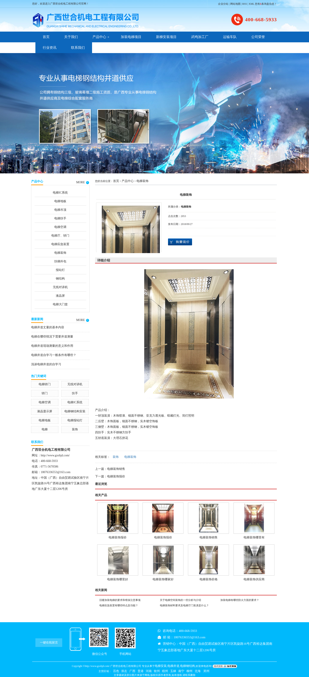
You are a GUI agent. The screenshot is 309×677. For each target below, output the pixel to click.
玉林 (173, 671)
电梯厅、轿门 (60, 235)
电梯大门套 (60, 304)
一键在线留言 (49, 642)
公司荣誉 (258, 37)
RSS (244, 3)
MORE (82, 182)
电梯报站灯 (74, 420)
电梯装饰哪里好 (117, 579)
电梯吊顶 (60, 209)
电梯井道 (173, 666)
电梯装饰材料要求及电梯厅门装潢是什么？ (184, 605)
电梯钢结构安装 (74, 411)
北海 (198, 671)
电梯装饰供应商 (254, 579)
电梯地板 (60, 201)
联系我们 (78, 47)
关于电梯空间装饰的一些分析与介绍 (180, 600)
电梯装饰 (60, 252)
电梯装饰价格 (209, 579)
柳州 (189, 671)
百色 (116, 671)
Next (295, 112)
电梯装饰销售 (116, 469)
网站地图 (235, 3)
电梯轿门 (45, 384)
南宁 (181, 671)
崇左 (124, 671)
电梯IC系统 (60, 192)
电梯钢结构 (187, 666)
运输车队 (230, 37)
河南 (149, 671)
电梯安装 (161, 666)
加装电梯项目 (131, 37)
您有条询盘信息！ (266, 3)
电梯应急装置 (60, 244)
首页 (46, 37)
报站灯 (60, 270)
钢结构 (60, 278)
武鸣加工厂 (199, 37)
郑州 (206, 671)
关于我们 (71, 37)
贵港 (141, 671)
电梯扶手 (60, 218)
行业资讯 (49, 47)
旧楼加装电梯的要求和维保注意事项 (120, 600)
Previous (14, 112)
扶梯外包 (60, 261)
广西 (132, 671)
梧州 (165, 671)
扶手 (75, 393)
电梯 (45, 429)
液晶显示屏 (44, 411)
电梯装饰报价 (116, 476)
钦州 (157, 671)
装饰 (75, 429)
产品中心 (99, 37)
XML (251, 3)
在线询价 (180, 241)
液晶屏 (60, 295)
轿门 (45, 393)
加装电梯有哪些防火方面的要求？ (239, 600)
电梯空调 (60, 227)
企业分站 (223, 3)
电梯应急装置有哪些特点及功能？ (118, 605)
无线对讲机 (60, 287)
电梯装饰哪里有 (254, 537)
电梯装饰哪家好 (163, 579)
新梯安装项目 (166, 37)
